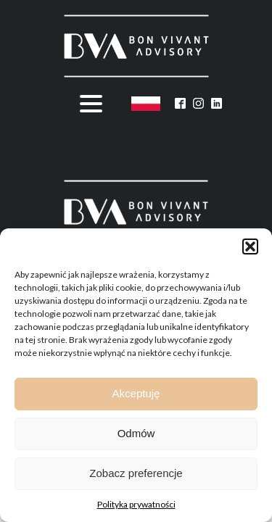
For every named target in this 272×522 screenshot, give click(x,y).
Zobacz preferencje (135, 473)
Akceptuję (136, 393)
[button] (250, 246)
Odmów (136, 433)
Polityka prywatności (136, 504)
